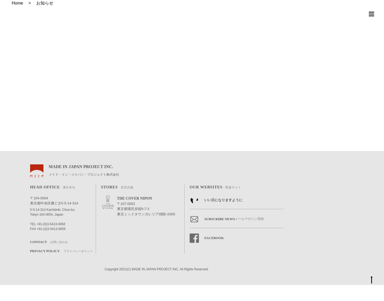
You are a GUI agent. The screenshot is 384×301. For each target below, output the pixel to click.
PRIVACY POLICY (61, 267)
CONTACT (49, 258)
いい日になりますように (216, 216)
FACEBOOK (207, 254)
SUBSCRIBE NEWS (227, 235)
